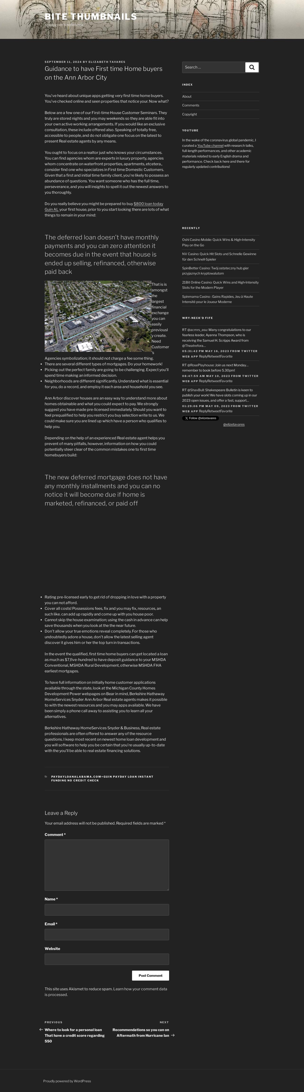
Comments (190, 105)
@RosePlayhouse (200, 365)
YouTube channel (210, 145)
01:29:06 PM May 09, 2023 (206, 406)
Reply (203, 356)
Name (51, 899)
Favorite (226, 356)
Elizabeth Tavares (107, 62)
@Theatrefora (192, 346)
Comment (55, 834)
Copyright (189, 114)
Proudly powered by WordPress (67, 1081)
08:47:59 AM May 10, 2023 (206, 376)
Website (52, 948)
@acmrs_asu (197, 330)
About (186, 96)
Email (51, 924)
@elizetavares (234, 424)
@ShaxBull (195, 390)
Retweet (213, 356)
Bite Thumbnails (91, 16)
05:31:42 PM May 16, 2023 (205, 351)
